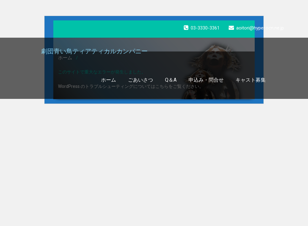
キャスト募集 (251, 80)
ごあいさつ (140, 80)
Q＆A (171, 80)
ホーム (108, 80)
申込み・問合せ (206, 80)
